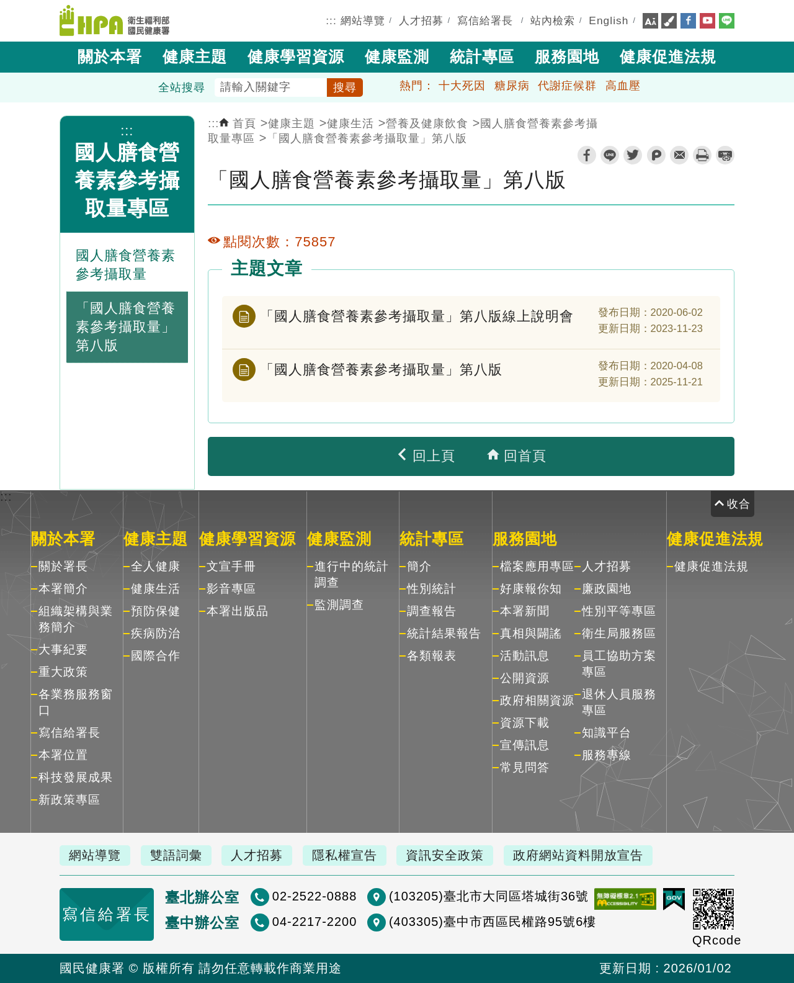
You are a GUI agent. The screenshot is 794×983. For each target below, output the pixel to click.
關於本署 (110, 56)
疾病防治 (156, 633)
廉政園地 (606, 588)
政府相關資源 (537, 700)
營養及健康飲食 (427, 123)
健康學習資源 (296, 56)
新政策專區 (69, 799)
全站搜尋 (181, 87)
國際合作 (156, 655)
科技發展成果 (75, 777)
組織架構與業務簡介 (75, 619)
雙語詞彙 (176, 855)
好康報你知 (531, 588)
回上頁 (425, 456)
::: (331, 20)
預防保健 (156, 610)
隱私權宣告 (344, 855)
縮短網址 (725, 155)
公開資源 (525, 678)
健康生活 (350, 123)
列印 (702, 155)
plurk (656, 155)
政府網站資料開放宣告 (578, 855)
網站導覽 (363, 20)
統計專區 (482, 56)
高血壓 (623, 85)
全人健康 (156, 566)
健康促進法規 (668, 56)
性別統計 (432, 588)
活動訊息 (525, 655)
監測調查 (339, 604)
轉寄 (679, 155)
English (608, 20)
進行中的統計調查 (351, 574)
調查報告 (432, 610)
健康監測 (397, 56)
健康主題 (195, 56)
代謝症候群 (567, 85)
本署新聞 (525, 610)
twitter (632, 155)
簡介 (419, 566)
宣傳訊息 (525, 745)
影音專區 (231, 588)
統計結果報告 (444, 633)
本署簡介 (63, 588)
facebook (587, 155)
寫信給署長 (485, 20)
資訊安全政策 (445, 855)
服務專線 (606, 754)
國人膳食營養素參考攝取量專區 (127, 180)
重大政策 (63, 671)
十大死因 (462, 85)
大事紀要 (63, 649)
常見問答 (525, 767)
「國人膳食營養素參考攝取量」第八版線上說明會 (417, 316)
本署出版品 (238, 610)
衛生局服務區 (619, 633)
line (609, 155)
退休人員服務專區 (619, 702)
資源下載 (525, 722)
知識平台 (606, 732)
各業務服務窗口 (75, 702)
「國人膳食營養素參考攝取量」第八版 (367, 138)
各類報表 (432, 655)
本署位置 (63, 754)
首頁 (237, 123)
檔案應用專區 (537, 566)
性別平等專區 (619, 610)
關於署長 (63, 566)
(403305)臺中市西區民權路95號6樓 (492, 921)
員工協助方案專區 (619, 663)
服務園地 (567, 56)
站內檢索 (552, 20)
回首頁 (516, 456)
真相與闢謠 (531, 633)
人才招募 (421, 20)
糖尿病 (512, 85)
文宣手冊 (231, 566)
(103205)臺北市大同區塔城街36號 (489, 896)
